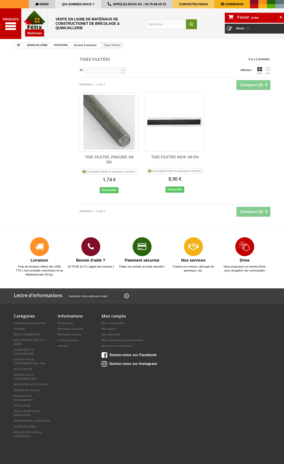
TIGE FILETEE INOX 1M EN (174, 157)
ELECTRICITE (23, 369)
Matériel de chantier (27, 390)
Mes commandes (113, 323)
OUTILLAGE (22, 405)
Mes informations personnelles (122, 340)
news (44, 4)
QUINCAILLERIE (25, 426)
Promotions (65, 323)
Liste (267, 71)
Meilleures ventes (69, 334)
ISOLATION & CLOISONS (31, 384)
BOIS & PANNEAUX (27, 334)
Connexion (233, 4)
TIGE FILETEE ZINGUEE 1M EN (109, 159)
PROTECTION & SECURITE (32, 421)
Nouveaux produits (71, 328)
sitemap (63, 346)
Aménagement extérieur (30, 323)
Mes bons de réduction (117, 346)
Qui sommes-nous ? (78, 4)
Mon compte (114, 316)
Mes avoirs (109, 328)
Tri (81, 70)
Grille (260, 71)
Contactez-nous (193, 4)
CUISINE (19, 328)
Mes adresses (111, 334)
